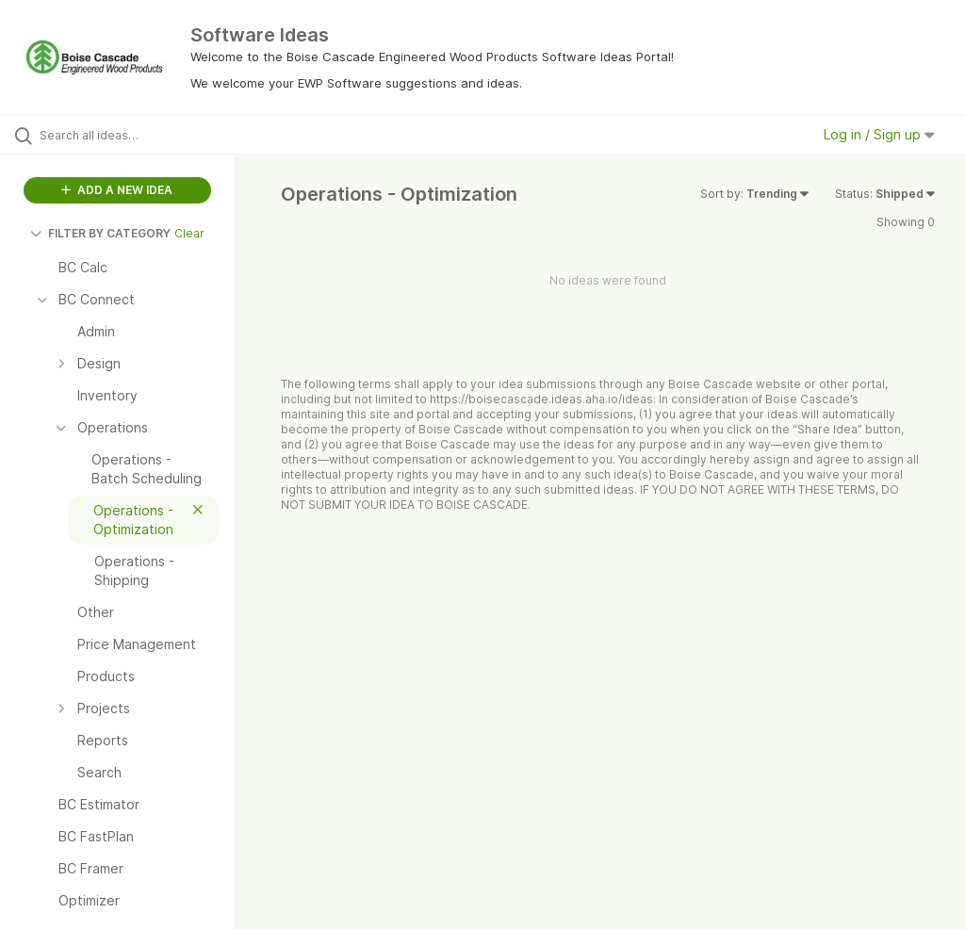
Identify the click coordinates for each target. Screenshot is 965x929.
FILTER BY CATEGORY (100, 233)
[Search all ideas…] (127, 134)
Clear (189, 233)
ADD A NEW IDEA (116, 190)
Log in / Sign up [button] (879, 134)
